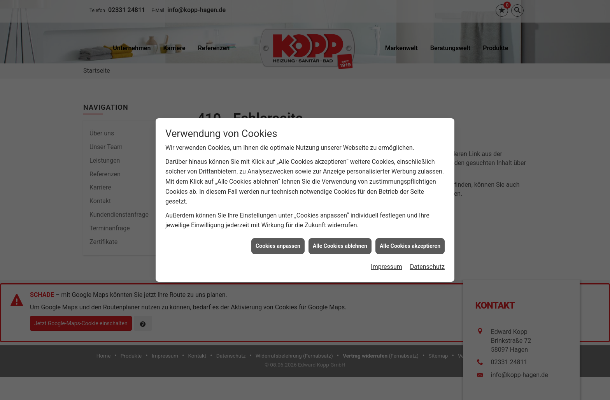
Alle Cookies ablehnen (340, 244)
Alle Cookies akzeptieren (410, 244)
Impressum (386, 265)
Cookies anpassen (278, 244)
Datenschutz (427, 265)
